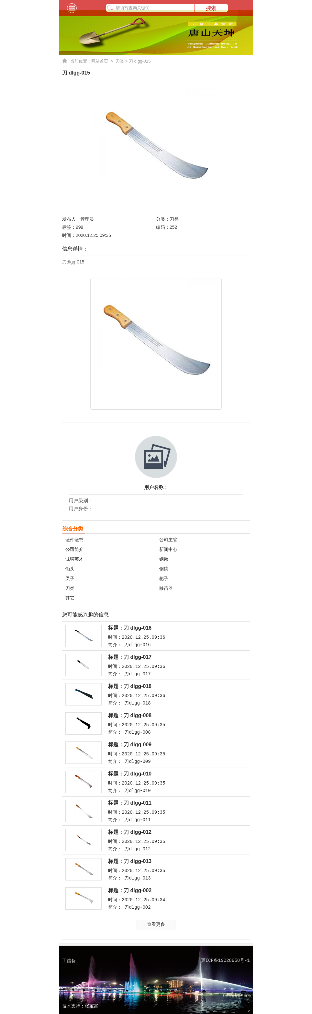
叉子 (69, 578)
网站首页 (103, 61)
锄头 (69, 568)
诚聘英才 (74, 559)
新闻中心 (168, 549)
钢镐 (163, 568)
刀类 (120, 61)
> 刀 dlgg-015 (137, 61)
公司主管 (168, 539)
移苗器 (166, 588)
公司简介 (74, 549)
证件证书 (74, 539)
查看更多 (156, 924)
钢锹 (163, 559)
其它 (69, 597)
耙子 (163, 578)
